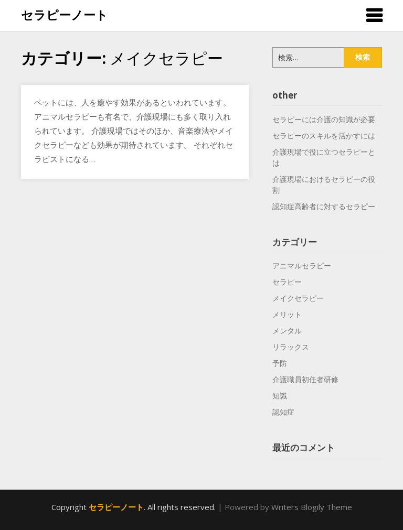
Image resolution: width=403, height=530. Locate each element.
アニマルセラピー (301, 266)
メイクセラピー (298, 298)
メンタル (287, 331)
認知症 (283, 412)
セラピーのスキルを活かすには (323, 135)
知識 (279, 396)
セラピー (287, 282)
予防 (279, 363)
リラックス (290, 347)
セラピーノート (64, 14)
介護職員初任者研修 (305, 379)
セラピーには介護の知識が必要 (323, 119)
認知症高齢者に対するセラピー (323, 206)
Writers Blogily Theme (311, 507)
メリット (287, 314)
